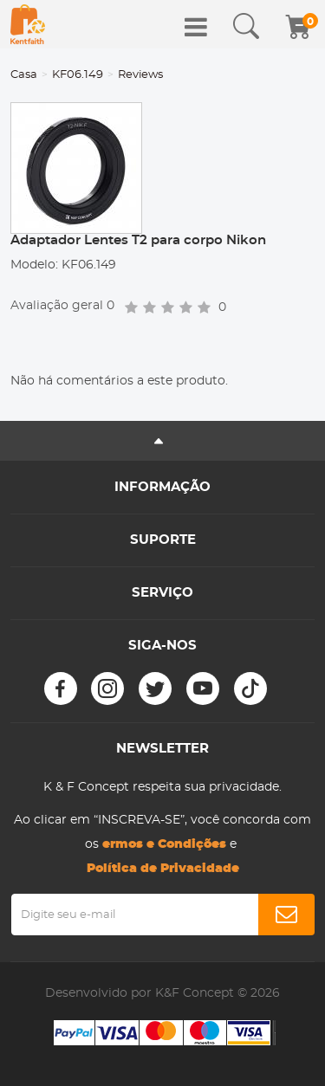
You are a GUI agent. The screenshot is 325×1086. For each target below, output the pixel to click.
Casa (23, 75)
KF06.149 (77, 75)
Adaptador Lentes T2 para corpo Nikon (138, 240)
